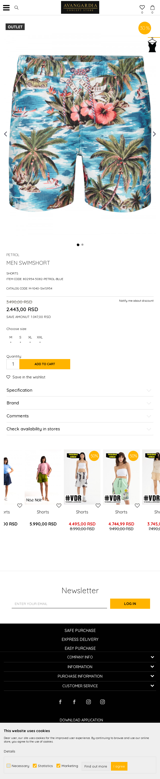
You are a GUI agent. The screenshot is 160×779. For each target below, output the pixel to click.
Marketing (70, 766)
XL (30, 340)
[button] (16, 7)
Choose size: (16, 328)
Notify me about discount (136, 300)
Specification (79, 390)
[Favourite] (142, 8)
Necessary (20, 766)
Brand (79, 403)
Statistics (45, 766)
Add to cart (45, 364)
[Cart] (152, 2)
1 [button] (78, 245)
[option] (80, 133)
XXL (40, 340)
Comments (79, 416)
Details (9, 751)
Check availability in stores (79, 429)
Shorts (12, 273)
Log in (136, 603)
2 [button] (82, 245)
